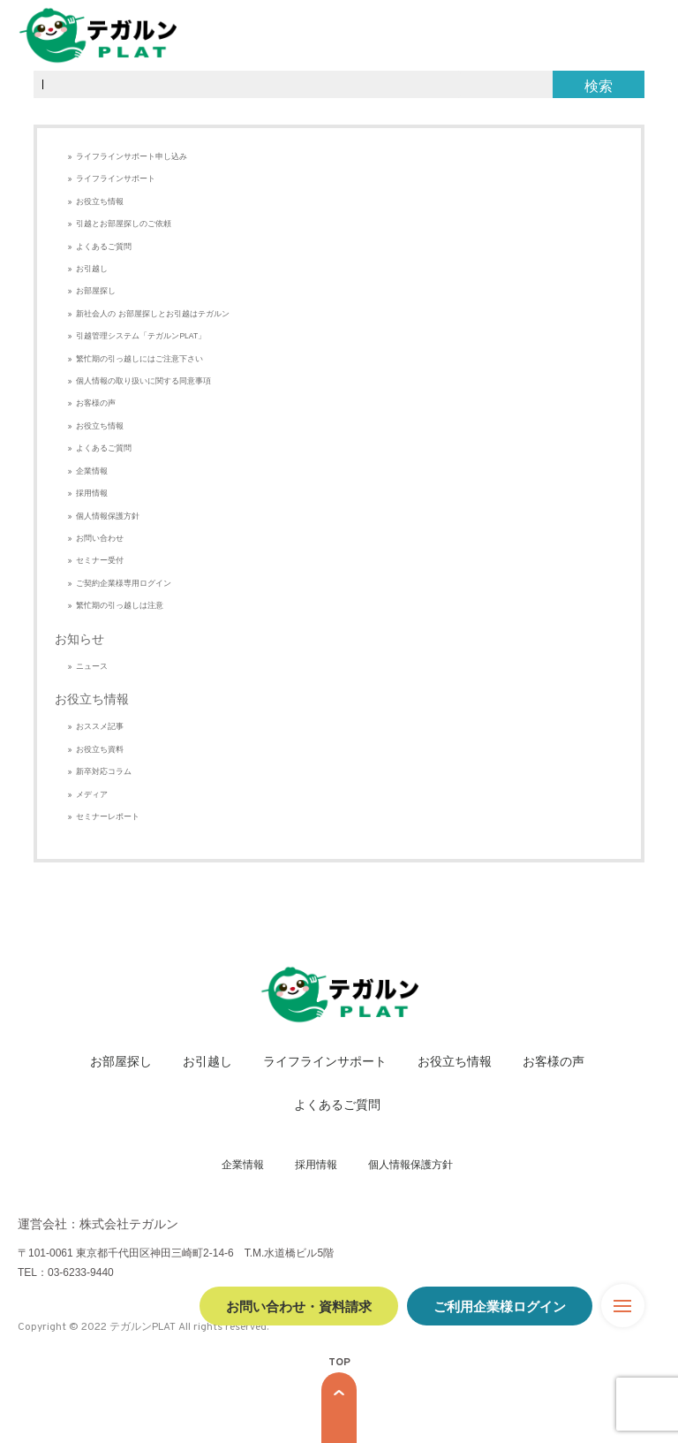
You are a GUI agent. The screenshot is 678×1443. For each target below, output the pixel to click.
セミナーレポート (107, 816)
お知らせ (79, 639)
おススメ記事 (100, 726)
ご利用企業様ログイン (499, 1305)
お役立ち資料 (100, 749)
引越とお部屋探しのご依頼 (123, 223)
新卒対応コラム (104, 771)
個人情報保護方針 (107, 516)
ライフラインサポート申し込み (131, 156)
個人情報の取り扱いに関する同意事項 (143, 380)
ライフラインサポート (115, 178)
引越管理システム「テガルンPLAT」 (141, 335)
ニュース (92, 666)
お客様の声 (96, 403)
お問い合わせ (100, 538)
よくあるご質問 (104, 246)
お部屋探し (96, 290)
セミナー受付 (100, 560)
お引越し (92, 268)
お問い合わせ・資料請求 (299, 1305)
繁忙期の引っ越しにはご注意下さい (139, 358)
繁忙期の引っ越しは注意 (119, 605)
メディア (92, 794)
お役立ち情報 (100, 201)
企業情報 (92, 471)
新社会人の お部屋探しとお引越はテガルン (152, 313)
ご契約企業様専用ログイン (123, 583)
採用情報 (92, 493)
